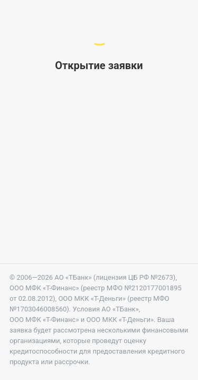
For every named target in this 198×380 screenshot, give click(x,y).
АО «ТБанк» (72, 277)
